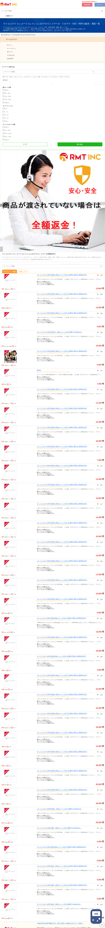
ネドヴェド (27, 76)
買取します (23, 271)
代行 (11, 76)
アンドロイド (54, 76)
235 (101, 561)
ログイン (100, 5)
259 (101, 599)
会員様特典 (10, 58)
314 (101, 580)
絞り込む (80, 144)
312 (101, 752)
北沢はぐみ (8, 289)
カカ (15, 76)
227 (101, 504)
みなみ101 (7, 632)
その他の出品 (10, 55)
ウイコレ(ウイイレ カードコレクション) (23, 35)
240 (101, 771)
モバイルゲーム (5, 35)
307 (101, 409)
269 (101, 657)
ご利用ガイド (8, 16)
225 (101, 790)
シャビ (34, 76)
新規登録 (87, 5)
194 (101, 351)
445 (101, 676)
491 (101, 904)
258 (101, 637)
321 (101, 618)
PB (4, 76)
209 (101, 428)
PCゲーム (9, 45)
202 (101, 485)
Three (6, 327)
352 (101, 847)
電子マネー (10, 52)
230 (101, 885)
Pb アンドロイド (65, 76)
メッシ (20, 76)
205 (101, 542)
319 (101, 523)
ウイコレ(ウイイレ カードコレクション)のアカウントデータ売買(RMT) (28, 254)
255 (101, 447)
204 (101, 714)
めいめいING (8, 346)
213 (101, 733)
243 (101, 866)
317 (101, 466)
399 (101, 332)
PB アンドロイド (43, 76)
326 (101, 695)
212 (101, 390)
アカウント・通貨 (9, 271)
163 (101, 275)
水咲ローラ (8, 365)
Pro (6, 308)
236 (101, 313)
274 (101, 809)
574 (101, 828)
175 (101, 370)
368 (101, 294)
